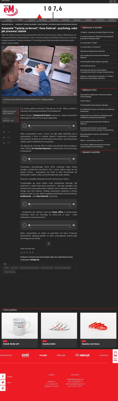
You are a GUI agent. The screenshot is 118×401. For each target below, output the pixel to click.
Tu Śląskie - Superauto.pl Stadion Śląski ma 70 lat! (97, 32)
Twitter (9, 132)
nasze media (6, 0)
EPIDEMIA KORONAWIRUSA (29, 268)
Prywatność (104, 355)
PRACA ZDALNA (9, 272)
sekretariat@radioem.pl (75, 384)
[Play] (24, 125)
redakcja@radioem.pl (75, 379)
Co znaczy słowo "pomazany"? (90, 47)
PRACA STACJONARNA (62, 268)
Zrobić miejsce (85, 101)
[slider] (50, 125)
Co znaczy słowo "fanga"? (89, 43)
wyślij (8, 143)
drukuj (8, 137)
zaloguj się (34, 260)
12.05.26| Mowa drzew (87, 66)
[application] (48, 126)
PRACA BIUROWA (47, 268)
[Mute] (74, 126)
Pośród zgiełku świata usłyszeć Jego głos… (95, 61)
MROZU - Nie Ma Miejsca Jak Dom (91, 140)
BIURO (6, 268)
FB (8, 126)
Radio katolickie (6, 355)
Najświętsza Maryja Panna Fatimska (92, 51)
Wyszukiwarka (114, 1)
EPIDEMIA (14, 268)
